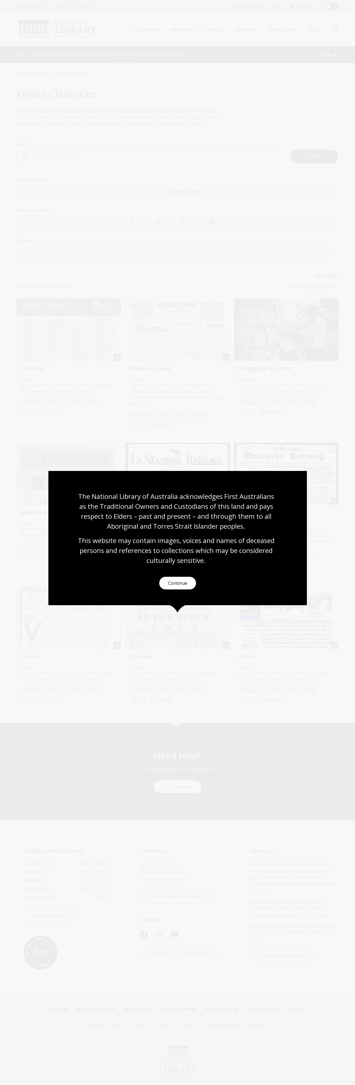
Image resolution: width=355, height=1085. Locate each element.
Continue (177, 583)
